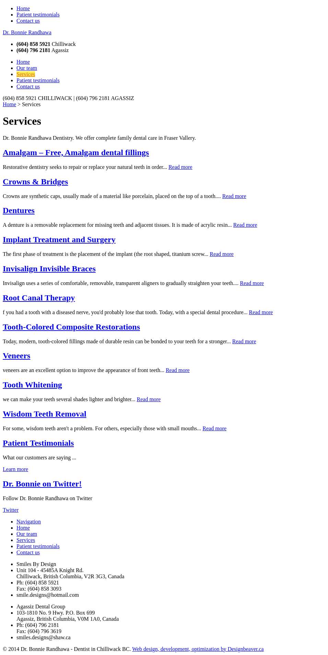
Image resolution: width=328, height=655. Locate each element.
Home (23, 8)
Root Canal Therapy (39, 297)
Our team (26, 68)
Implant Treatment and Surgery (59, 239)
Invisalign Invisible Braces (49, 268)
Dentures (19, 210)
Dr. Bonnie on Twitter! (42, 483)
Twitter (11, 510)
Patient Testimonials (38, 442)
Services (25, 74)
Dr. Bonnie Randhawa (27, 32)
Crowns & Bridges (35, 181)
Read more (180, 167)
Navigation (28, 521)
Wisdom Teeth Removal (44, 413)
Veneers (16, 355)
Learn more (15, 469)
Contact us (28, 21)
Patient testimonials (38, 14)
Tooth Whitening (32, 384)
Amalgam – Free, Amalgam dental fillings (76, 152)
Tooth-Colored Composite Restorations (71, 326)
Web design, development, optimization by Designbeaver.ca (198, 649)
